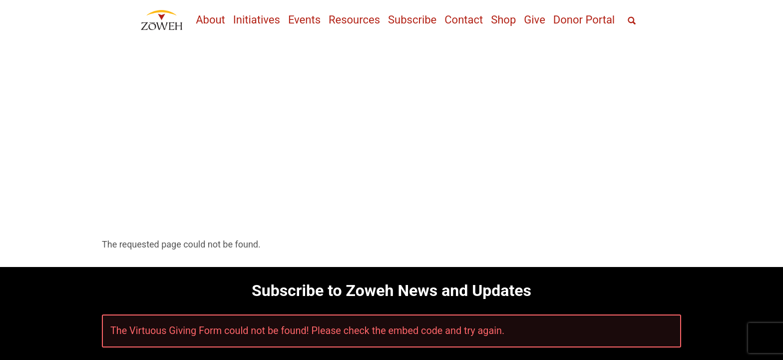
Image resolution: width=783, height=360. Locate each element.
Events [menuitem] (304, 20)
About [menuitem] (210, 20)
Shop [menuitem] (503, 20)
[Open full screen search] (631, 20)
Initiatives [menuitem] (256, 20)
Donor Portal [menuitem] (584, 20)
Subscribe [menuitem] (412, 20)
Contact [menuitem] (463, 20)
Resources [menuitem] (354, 20)
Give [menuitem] (534, 20)
